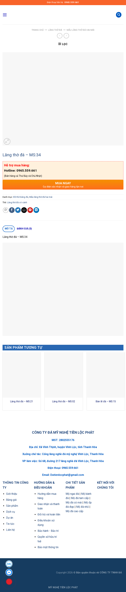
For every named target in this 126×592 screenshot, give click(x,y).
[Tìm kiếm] (118, 15)
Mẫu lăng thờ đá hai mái (80, 30)
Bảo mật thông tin (48, 547)
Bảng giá (11, 499)
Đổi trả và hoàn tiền (49, 514)
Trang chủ (38, 30)
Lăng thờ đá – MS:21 (21, 401)
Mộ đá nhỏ (82, 506)
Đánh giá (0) (24, 228)
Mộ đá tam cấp (80, 498)
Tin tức (10, 523)
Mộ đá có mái (74, 502)
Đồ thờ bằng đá (20, 197)
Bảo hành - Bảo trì (48, 530)
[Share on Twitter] (18, 210)
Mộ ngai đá (72, 493)
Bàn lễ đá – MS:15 (106, 401)
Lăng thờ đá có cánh (17, 202)
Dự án (9, 517)
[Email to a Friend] (24, 210)
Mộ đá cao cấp (74, 511)
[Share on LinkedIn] (36, 210)
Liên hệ (10, 529)
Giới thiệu (11, 493)
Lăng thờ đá (55, 30)
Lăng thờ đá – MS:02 (63, 401)
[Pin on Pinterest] (30, 210)
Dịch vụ (10, 511)
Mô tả (9, 228)
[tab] (9, 229)
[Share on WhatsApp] (6, 210)
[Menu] (5, 14)
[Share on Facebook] (12, 210)
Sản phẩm (12, 505)
